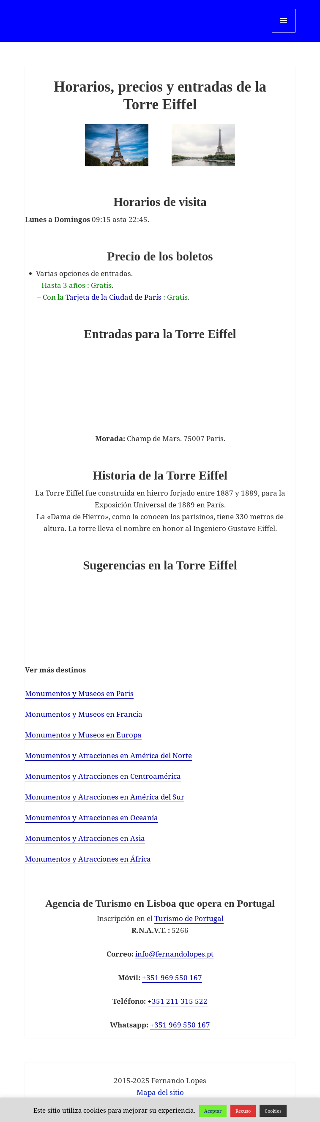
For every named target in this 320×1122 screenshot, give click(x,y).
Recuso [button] (243, 1111)
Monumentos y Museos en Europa (83, 735)
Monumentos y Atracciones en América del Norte (108, 755)
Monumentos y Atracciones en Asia (85, 838)
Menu (283, 32)
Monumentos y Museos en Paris (79, 693)
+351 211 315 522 (178, 1001)
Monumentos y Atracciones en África (88, 859)
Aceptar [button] (213, 1111)
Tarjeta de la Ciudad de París (113, 297)
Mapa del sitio (160, 1092)
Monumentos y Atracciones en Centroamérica (103, 776)
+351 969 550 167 (172, 977)
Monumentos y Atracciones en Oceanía (91, 817)
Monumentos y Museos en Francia (83, 714)
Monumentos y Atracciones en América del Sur (104, 797)
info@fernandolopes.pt (174, 954)
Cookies (273, 1111)
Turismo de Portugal (189, 918)
